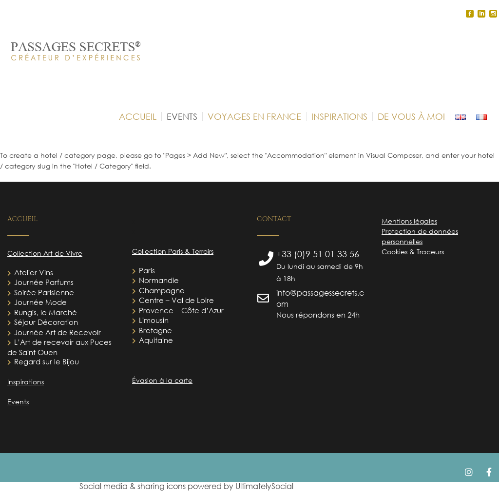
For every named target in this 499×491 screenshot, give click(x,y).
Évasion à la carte (162, 380)
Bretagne (155, 330)
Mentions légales (409, 221)
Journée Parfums (44, 282)
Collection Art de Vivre (44, 253)
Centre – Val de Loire (176, 300)
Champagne (162, 290)
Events (18, 401)
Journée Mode (40, 302)
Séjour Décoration (46, 322)
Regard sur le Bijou (46, 361)
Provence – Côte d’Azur (181, 310)
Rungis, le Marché (45, 312)
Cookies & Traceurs (413, 251)
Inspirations (25, 382)
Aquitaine (156, 340)
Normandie (159, 280)
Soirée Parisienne (44, 292)
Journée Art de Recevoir (57, 332)
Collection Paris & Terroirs (172, 251)
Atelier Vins (33, 272)
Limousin (154, 320)
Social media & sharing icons (133, 486)
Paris (147, 270)
